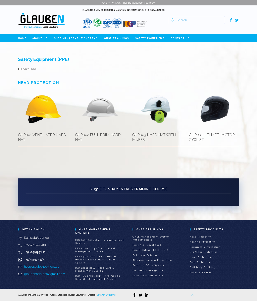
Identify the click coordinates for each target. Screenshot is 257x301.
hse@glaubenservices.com (43, 266)
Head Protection (201, 236)
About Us (40, 38)
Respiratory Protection (205, 247)
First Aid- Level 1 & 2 (147, 245)
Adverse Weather (201, 272)
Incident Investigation (148, 270)
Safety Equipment (150, 38)
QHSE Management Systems (76, 38)
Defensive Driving (145, 255)
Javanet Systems (106, 294)
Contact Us (180, 38)
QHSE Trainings (116, 38)
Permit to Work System (148, 265)
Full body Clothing (202, 267)
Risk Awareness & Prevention (152, 260)
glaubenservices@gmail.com (44, 274)
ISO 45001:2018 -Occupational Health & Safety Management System (95, 259)
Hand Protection (201, 257)
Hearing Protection (203, 242)
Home (22, 38)
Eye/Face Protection (204, 252)
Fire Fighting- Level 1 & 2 (150, 250)
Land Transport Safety (148, 275)
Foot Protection (200, 262)
